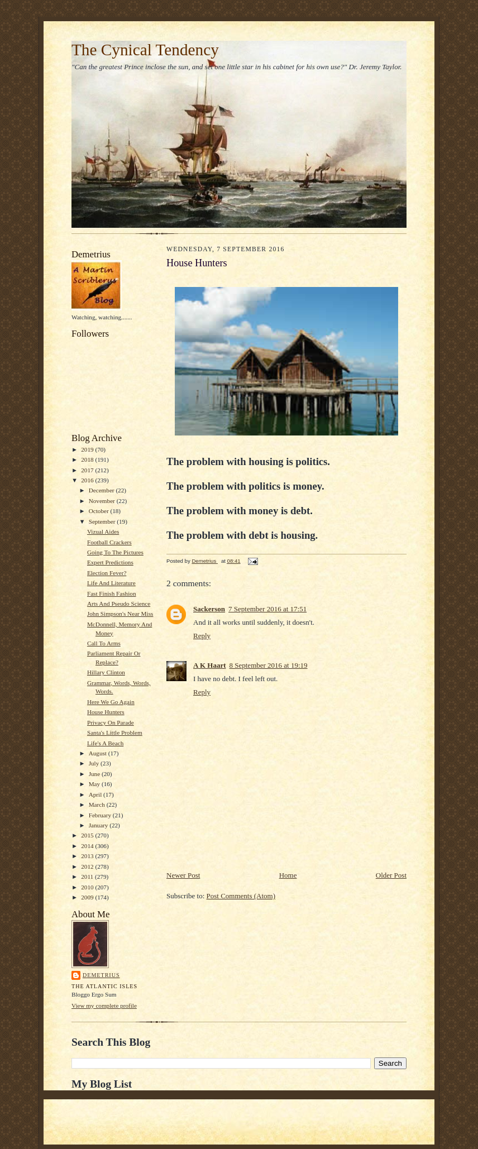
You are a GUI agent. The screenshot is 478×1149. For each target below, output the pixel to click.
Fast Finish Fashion (111, 593)
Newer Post (183, 875)
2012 (88, 866)
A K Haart (209, 665)
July (95, 763)
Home (288, 875)
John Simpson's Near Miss (120, 613)
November (103, 500)
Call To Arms (104, 643)
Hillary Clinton (106, 672)
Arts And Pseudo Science (118, 603)
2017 (88, 470)
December (102, 490)
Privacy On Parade (110, 722)
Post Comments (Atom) (241, 896)
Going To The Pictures (115, 552)
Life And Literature (111, 583)
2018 (88, 459)
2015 (88, 835)
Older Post (391, 875)
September (103, 521)
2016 (88, 480)
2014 (88, 845)
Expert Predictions (110, 562)
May (95, 784)
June (95, 773)
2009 (88, 897)
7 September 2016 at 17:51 (267, 609)
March (98, 804)
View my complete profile (104, 1005)
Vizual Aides (103, 531)
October (100, 511)
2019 (88, 449)
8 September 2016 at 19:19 (269, 665)
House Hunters (106, 711)
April (96, 794)
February (101, 815)
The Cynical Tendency (145, 50)
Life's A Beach (105, 743)
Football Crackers (109, 542)
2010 (88, 887)
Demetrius (101, 975)
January (99, 825)
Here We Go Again (111, 701)
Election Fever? (106, 572)
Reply (202, 635)
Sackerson (209, 609)
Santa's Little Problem (114, 732)
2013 (88, 856)
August (98, 753)
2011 (88, 876)
